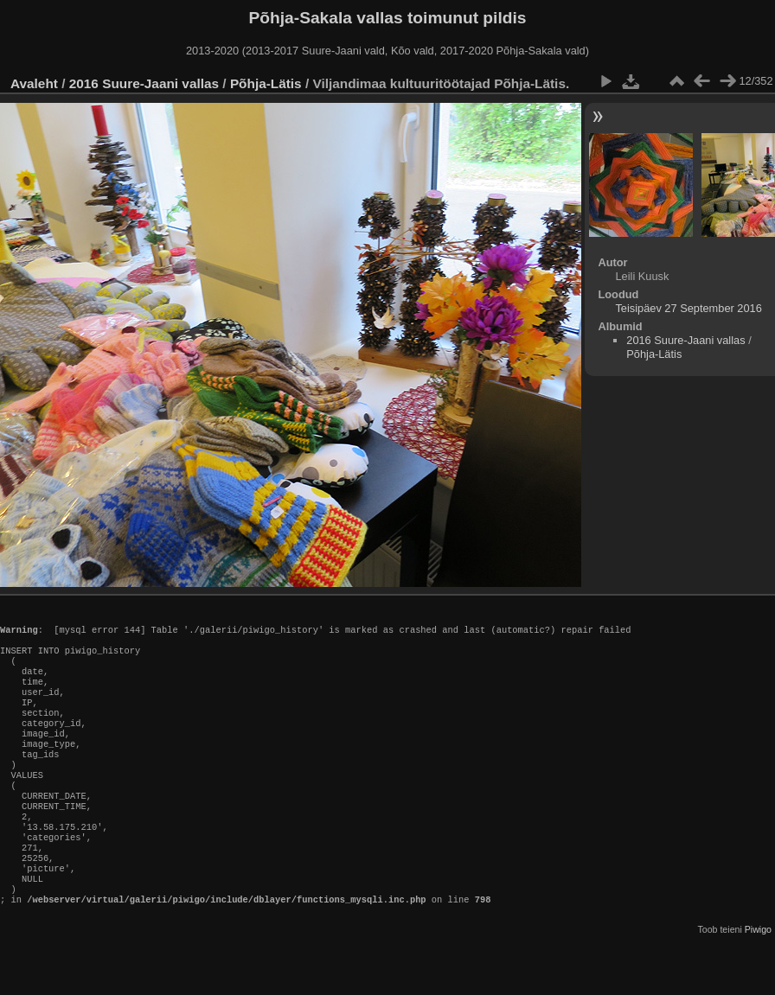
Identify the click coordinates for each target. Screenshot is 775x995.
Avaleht (34, 83)
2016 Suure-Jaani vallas (144, 83)
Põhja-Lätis (266, 83)
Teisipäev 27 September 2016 (688, 308)
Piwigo (758, 981)
